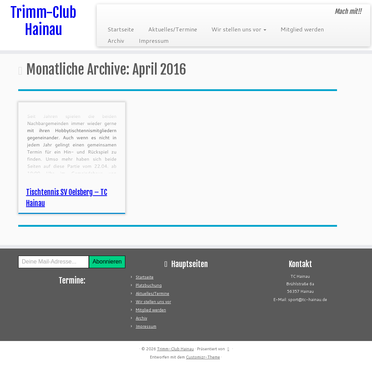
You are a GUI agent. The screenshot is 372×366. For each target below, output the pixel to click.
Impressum (154, 40)
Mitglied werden (302, 29)
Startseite (120, 29)
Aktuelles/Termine (172, 29)
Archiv (115, 40)
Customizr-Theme (203, 357)
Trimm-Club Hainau (43, 21)
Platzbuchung (149, 285)
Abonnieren (107, 262)
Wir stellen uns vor (238, 29)
